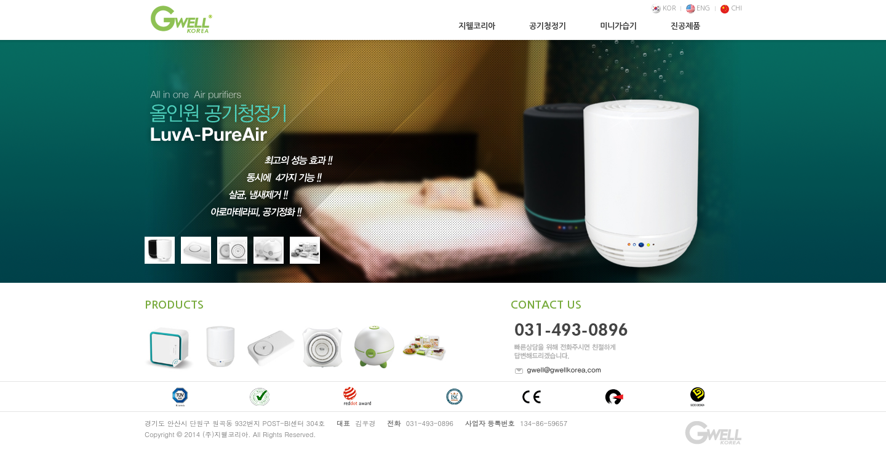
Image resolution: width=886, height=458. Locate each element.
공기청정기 (547, 26)
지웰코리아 (476, 26)
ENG (698, 8)
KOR (663, 8)
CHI (730, 8)
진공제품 (685, 26)
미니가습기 (618, 26)
